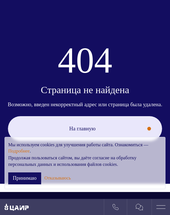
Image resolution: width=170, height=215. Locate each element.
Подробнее (19, 151)
